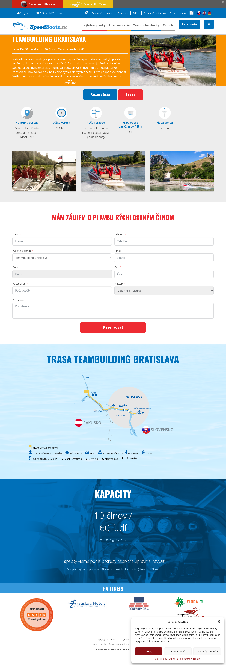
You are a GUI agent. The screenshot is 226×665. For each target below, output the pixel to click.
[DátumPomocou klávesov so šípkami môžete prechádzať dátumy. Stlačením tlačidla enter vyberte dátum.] (62, 275)
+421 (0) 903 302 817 (38, 13)
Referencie (120, 13)
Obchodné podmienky (153, 13)
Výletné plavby (94, 26)
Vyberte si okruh (21, 251)
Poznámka (18, 300)
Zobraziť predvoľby (207, 651)
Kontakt (182, 13)
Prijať (148, 651)
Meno (15, 235)
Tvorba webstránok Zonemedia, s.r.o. (113, 647)
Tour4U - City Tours (87, 3)
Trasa (130, 94)
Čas (116, 268)
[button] (219, 621)
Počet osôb (19, 284)
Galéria (133, 13)
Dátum (16, 268)
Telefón (118, 235)
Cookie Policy (160, 658)
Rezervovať (113, 328)
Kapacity (105, 13)
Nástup (118, 284)
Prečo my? (91, 13)
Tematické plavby (146, 26)
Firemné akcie (119, 26)
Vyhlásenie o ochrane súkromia (184, 658)
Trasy (171, 13)
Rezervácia (189, 24)
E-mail (117, 251)
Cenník (168, 26)
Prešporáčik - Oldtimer (37, 3)
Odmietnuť (177, 651)
